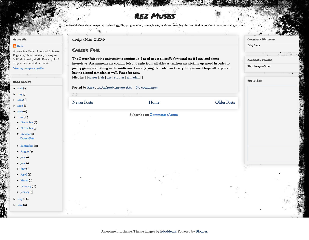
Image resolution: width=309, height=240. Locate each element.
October (25, 134)
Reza (20, 46)
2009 (20, 100)
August (25, 152)
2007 (20, 112)
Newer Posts (82, 103)
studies (119, 77)
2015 (19, 94)
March (24, 181)
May (23, 169)
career (92, 77)
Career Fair (86, 49)
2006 (20, 118)
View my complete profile (28, 69)
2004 (20, 205)
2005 (20, 199)
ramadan (133, 77)
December (27, 123)
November (27, 128)
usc (109, 77)
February (26, 187)
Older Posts (225, 103)
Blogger (201, 231)
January (25, 192)
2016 (20, 89)
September (27, 146)
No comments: (147, 87)
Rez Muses (154, 15)
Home (154, 103)
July (22, 158)
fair (101, 77)
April (24, 175)
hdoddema (168, 231)
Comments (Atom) (164, 115)
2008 (20, 106)
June (23, 163)
